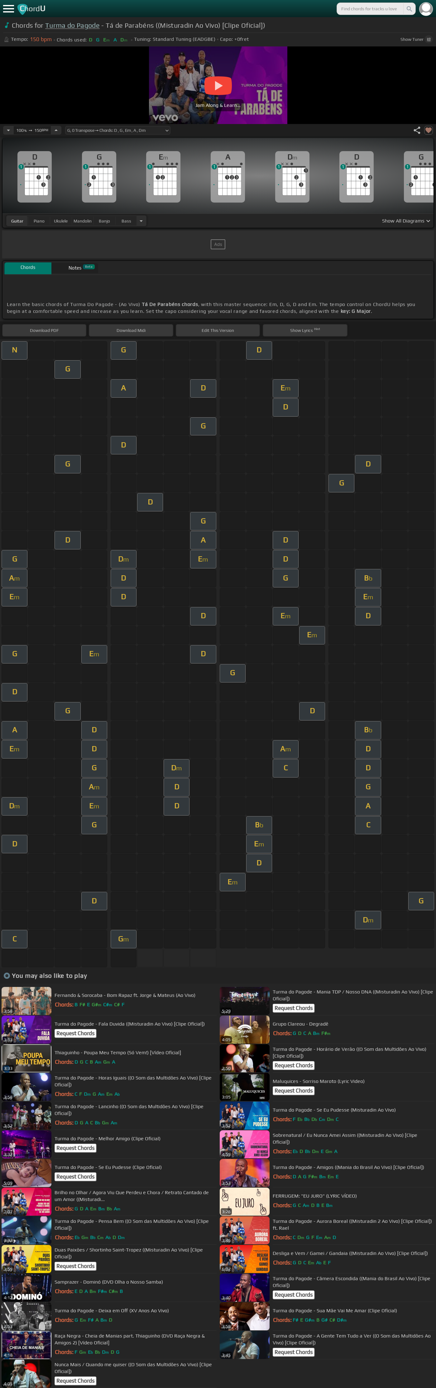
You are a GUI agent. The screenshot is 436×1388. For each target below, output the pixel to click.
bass (126, 220)
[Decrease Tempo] (8, 130)
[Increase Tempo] (56, 130)
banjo (104, 220)
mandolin (83, 220)
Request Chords (294, 1008)
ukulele (61, 220)
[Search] (408, 8)
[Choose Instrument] (141, 221)
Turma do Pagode (72, 25)
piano (39, 220)
